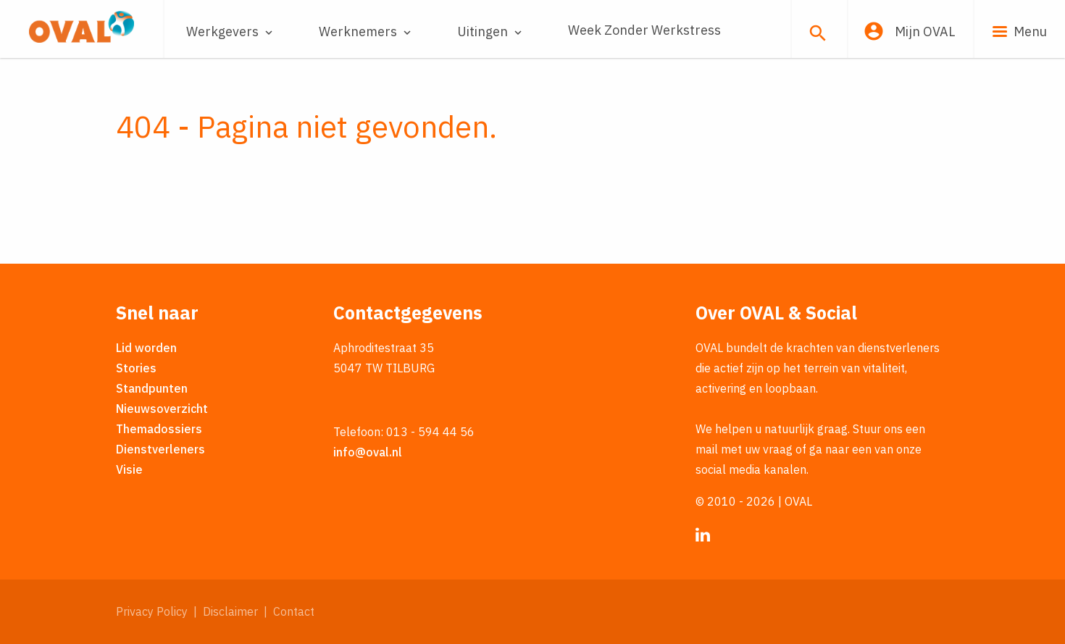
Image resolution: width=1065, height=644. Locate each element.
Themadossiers (159, 429)
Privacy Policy (152, 611)
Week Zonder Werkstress (644, 30)
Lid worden (146, 347)
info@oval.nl (367, 452)
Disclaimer (230, 611)
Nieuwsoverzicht (162, 408)
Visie (129, 469)
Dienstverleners (160, 449)
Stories (136, 368)
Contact (293, 611)
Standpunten (152, 388)
